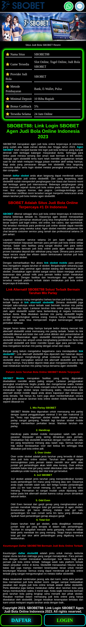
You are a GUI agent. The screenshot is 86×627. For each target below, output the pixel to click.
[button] (79, 6)
